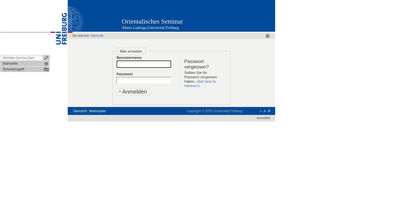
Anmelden (263, 118)
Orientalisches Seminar (152, 21)
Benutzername (129, 58)
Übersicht (80, 111)
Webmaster (97, 111)
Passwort (125, 74)
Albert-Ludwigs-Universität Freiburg (150, 28)
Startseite (97, 35)
